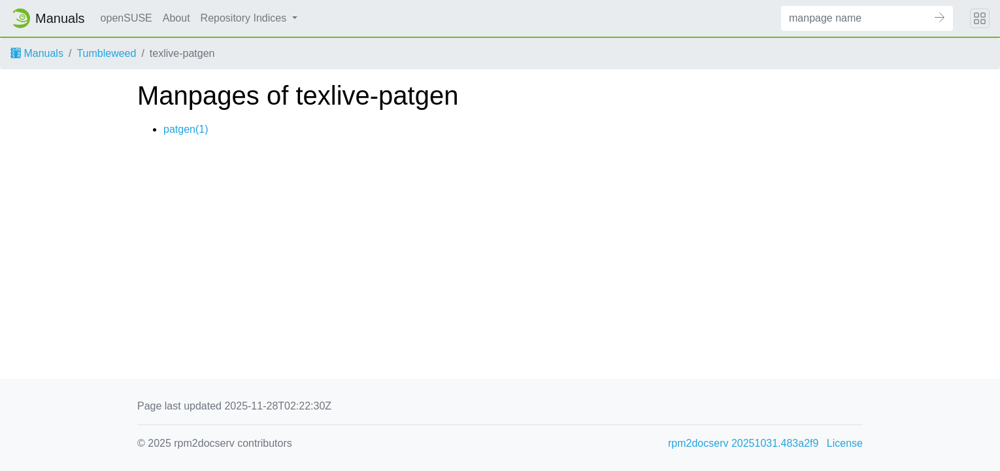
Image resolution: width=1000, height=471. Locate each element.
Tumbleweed (106, 53)
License (845, 443)
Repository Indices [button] (245, 18)
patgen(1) (185, 129)
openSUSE (126, 18)
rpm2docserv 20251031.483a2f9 (743, 443)
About (176, 18)
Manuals (36, 53)
